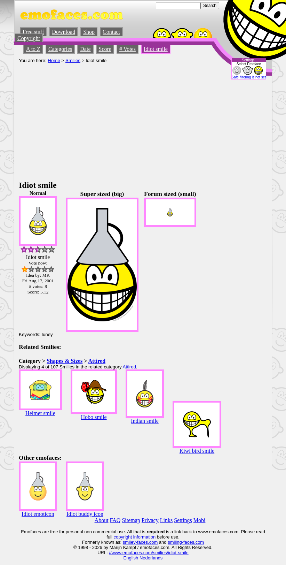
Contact (111, 32)
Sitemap (131, 520)
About (102, 520)
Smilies (72, 60)
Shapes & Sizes (64, 361)
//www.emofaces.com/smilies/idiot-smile (148, 552)
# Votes (127, 49)
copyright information (134, 537)
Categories (60, 49)
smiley (129, 542)
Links (166, 520)
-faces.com (147, 542)
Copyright (28, 38)
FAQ (115, 520)
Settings (183, 520)
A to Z (33, 49)
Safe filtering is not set (249, 77)
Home (54, 60)
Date (85, 49)
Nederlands (151, 557)
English (131, 557)
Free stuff (33, 32)
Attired (96, 361)
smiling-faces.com (186, 542)
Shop (89, 32)
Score (105, 49)
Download (63, 32)
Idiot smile (156, 49)
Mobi (199, 520)
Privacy (150, 520)
